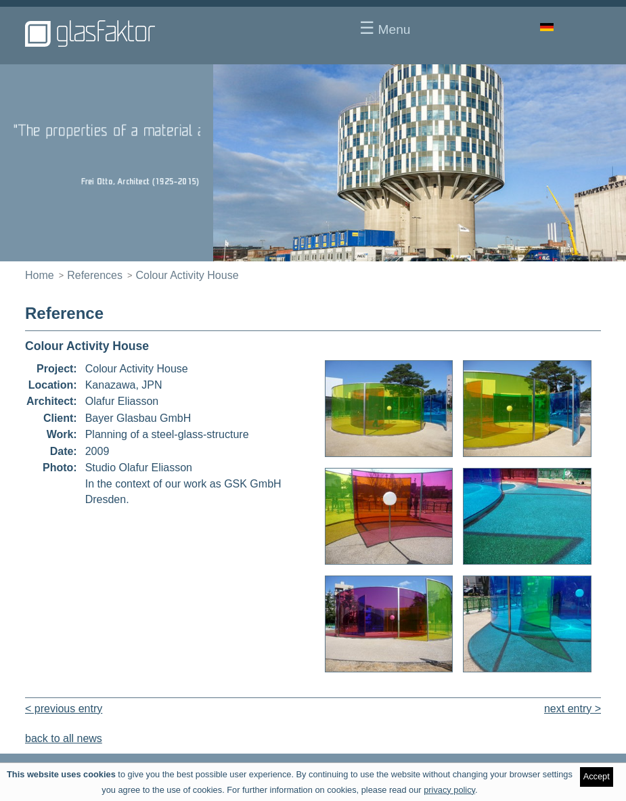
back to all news (63, 738)
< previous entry (63, 708)
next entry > (572, 708)
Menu (384, 27)
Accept (596, 776)
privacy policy (449, 790)
